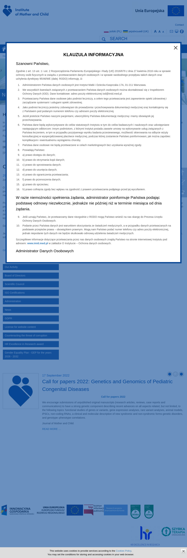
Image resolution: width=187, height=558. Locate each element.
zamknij (183, 551)
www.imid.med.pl (37, 243)
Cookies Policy (123, 550)
